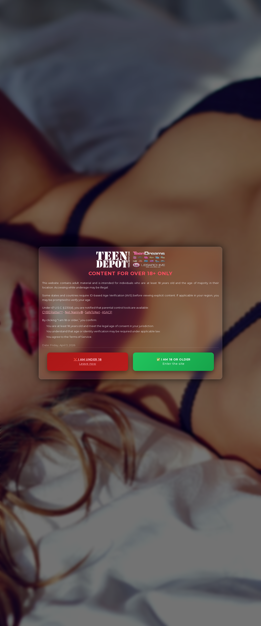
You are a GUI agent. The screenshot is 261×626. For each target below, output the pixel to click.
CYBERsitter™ (52, 312)
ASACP (107, 312)
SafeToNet (92, 312)
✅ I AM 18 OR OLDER (173, 362)
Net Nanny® (74, 312)
